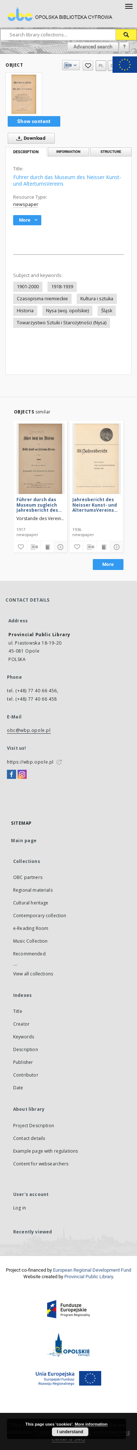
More (108, 564)
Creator (21, 1024)
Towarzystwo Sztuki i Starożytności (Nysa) (61, 323)
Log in (19, 1208)
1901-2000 (28, 287)
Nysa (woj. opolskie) (67, 311)
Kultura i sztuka (96, 299)
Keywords (23, 1037)
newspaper (25, 204)
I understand (70, 1431)
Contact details (29, 1138)
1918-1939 (62, 287)
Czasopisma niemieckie (42, 299)
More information (91, 1424)
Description (25, 1049)
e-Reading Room (30, 928)
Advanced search (93, 46)
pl (101, 65)
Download (29, 138)
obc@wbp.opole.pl (29, 730)
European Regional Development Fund (92, 1270)
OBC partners (27, 877)
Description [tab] (26, 152)
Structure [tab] (110, 152)
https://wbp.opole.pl (30, 762)
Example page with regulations (45, 1151)
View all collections (33, 974)
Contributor (25, 1075)
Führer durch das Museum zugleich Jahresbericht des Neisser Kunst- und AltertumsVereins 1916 (38, 504)
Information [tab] (68, 152)
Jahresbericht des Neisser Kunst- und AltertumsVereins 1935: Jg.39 (94, 504)
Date (18, 1088)
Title (17, 1011)
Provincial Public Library (88, 1276)
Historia (25, 311)
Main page (24, 840)
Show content (34, 121)
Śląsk (106, 311)
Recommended (29, 954)
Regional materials (33, 890)
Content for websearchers (41, 1164)
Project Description (33, 1125)
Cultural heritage (31, 903)
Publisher (23, 1062)
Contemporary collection (39, 915)
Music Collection (30, 941)
